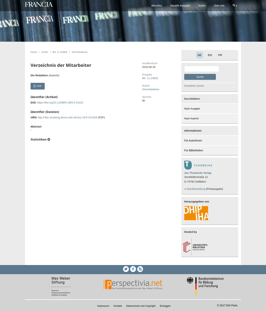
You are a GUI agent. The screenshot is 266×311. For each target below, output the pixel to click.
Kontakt (118, 305)
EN (210, 55)
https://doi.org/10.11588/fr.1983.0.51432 (60, 102)
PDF (39, 86)
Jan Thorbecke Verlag (197, 172)
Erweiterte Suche (194, 85)
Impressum (103, 305)
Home (34, 52)
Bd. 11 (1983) (60, 52)
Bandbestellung (196, 188)
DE (200, 55)
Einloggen (165, 305)
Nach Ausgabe (192, 108)
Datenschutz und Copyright (141, 305)
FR (220, 55)
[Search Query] (201, 69)
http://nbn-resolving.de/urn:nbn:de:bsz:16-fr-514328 (67, 117)
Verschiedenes (150, 89)
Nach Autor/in (191, 118)
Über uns (219, 5)
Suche (200, 76)
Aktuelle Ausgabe (180, 5)
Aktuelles (156, 5)
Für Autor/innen (193, 140)
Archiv (202, 5)
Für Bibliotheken (193, 150)
